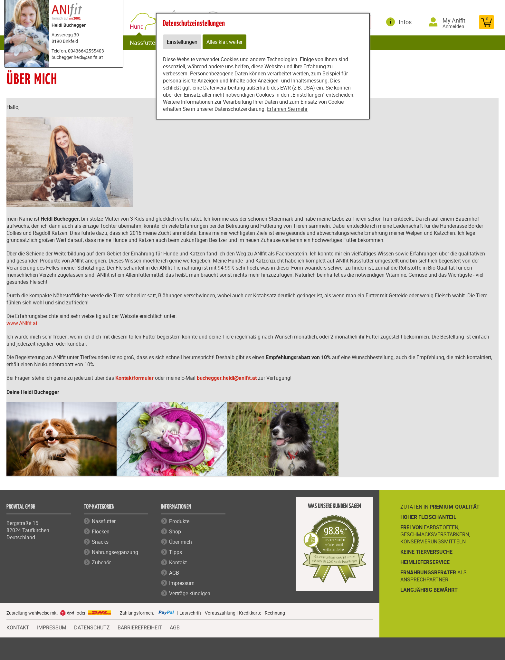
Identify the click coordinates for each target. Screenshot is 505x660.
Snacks (100, 541)
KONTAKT (17, 627)
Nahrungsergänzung (115, 552)
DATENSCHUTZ (92, 627)
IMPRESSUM (51, 627)
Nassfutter (143, 42)
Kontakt (178, 562)
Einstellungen (182, 41)
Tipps (175, 552)
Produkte (179, 521)
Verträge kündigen (189, 593)
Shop (175, 531)
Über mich (180, 541)
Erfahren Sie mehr (287, 108)
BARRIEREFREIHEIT (140, 627)
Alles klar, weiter (224, 41)
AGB (174, 572)
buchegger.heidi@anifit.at (77, 57)
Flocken (101, 531)
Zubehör (101, 562)
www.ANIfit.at (21, 323)
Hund (138, 26)
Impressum (182, 583)
